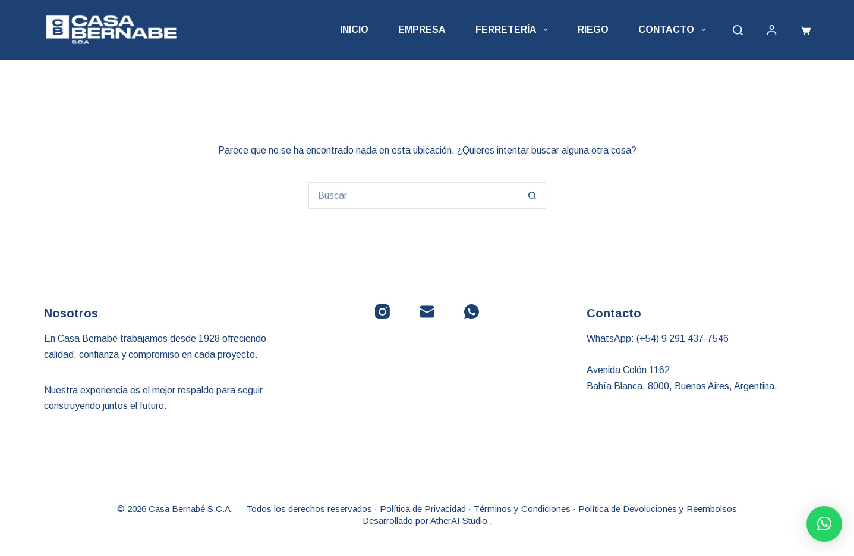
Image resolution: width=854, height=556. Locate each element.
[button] (824, 524)
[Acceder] (772, 30)
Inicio (354, 29)
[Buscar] (738, 30)
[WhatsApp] (471, 311)
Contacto (674, 30)
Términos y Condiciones (522, 509)
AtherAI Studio (460, 521)
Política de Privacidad (423, 509)
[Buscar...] (413, 195)
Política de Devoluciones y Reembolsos (657, 509)
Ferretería (514, 30)
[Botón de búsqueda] (532, 195)
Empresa (422, 29)
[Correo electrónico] (427, 311)
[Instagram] (382, 311)
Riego (593, 29)
